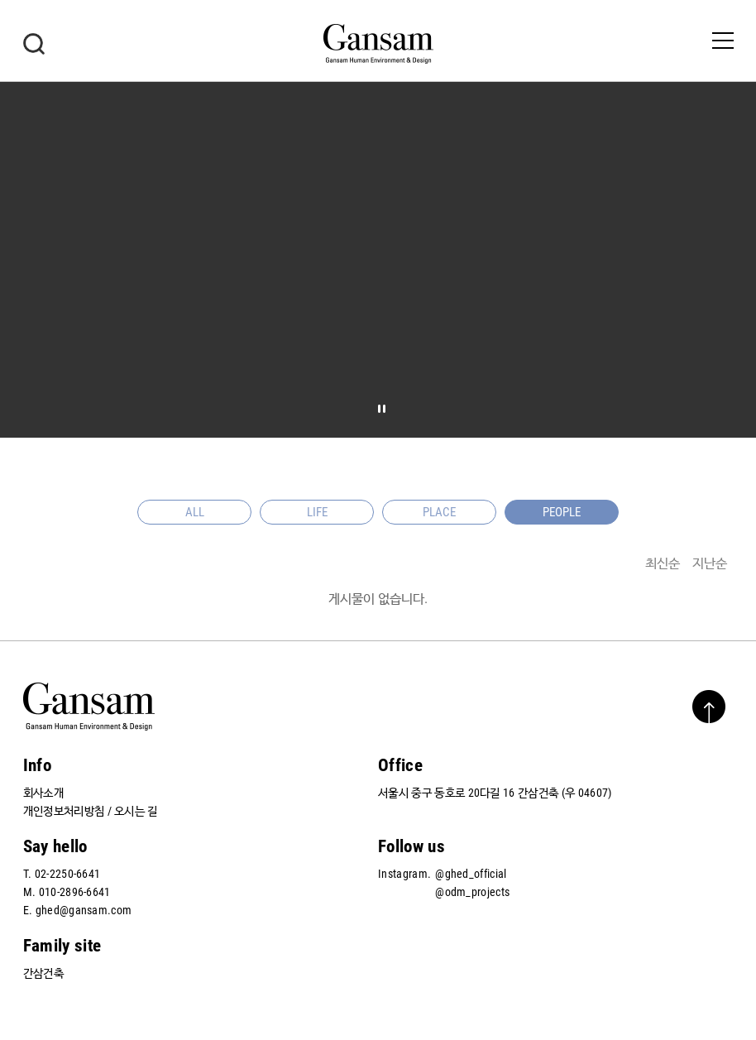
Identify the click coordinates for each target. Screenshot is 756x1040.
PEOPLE (562, 512)
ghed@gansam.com (84, 910)
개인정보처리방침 (64, 810)
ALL (194, 512)
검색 (34, 44)
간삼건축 (43, 973)
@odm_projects (472, 892)
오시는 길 (136, 810)
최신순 (662, 563)
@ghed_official (470, 873)
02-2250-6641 (68, 873)
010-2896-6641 (75, 892)
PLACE (439, 512)
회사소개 (43, 792)
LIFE (317, 512)
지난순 (709, 563)
